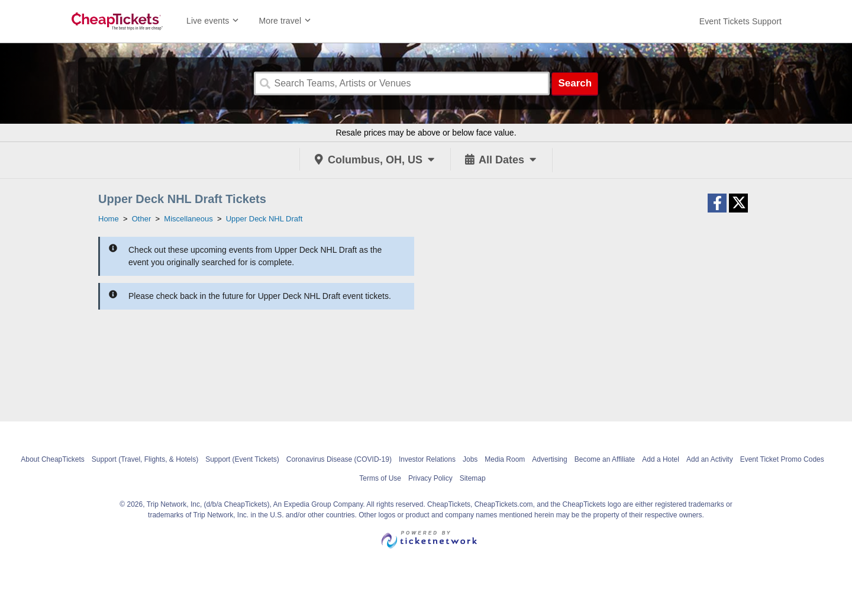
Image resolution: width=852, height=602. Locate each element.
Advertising (549, 459)
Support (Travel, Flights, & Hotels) (145, 459)
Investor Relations (427, 459)
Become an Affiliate (605, 459)
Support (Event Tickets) (242, 459)
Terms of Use (380, 478)
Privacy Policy (430, 478)
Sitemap (473, 478)
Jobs (470, 459)
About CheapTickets (53, 459)
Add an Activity (709, 459)
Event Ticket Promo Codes (782, 459)
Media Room (505, 459)
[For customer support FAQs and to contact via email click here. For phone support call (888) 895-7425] (740, 21)
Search (575, 83)
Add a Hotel (660, 459)
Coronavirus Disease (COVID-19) (339, 459)
